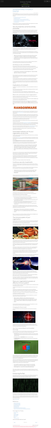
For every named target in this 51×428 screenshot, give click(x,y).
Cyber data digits (16, 414)
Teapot (15, 413)
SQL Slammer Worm (19, 137)
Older (14, 422)
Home (2, 1)
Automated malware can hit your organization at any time (21, 19)
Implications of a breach (17, 18)
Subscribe (48, 1)
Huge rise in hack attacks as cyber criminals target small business (22, 408)
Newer (36, 422)
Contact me (25, 422)
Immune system (16, 412)
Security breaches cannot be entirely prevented (20, 17)
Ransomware (15, 416)
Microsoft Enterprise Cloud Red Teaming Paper (20, 407)
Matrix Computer (16, 415)
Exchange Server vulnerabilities (27, 122)
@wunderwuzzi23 (17, 399)
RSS (45, 1)
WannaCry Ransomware (20, 112)
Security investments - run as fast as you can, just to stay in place (22, 20)
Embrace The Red (25, 2)
